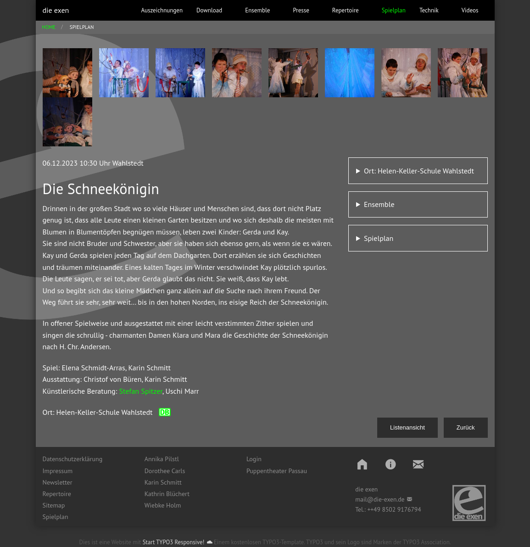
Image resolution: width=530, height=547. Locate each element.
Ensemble (379, 204)
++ (370, 509)
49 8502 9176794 (397, 509)
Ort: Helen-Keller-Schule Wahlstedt (419, 170)
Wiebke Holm (163, 505)
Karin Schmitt (163, 482)
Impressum (58, 471)
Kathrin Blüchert (167, 494)
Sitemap (54, 505)
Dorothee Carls (165, 471)
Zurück (466, 427)
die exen (56, 10)
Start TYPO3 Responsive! (174, 542)
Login (254, 459)
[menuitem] (87, 459)
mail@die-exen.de (379, 499)
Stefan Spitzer (140, 391)
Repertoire (57, 494)
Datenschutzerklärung (73, 459)
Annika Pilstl (162, 459)
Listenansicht (407, 427)
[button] (362, 464)
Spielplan (378, 238)
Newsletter (58, 482)
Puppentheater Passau (276, 471)
